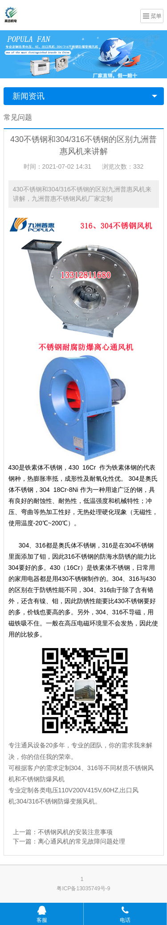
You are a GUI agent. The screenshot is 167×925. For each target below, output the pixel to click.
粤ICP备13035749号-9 (83, 888)
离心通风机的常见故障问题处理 (81, 841)
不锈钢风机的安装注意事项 (75, 832)
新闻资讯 (28, 96)
